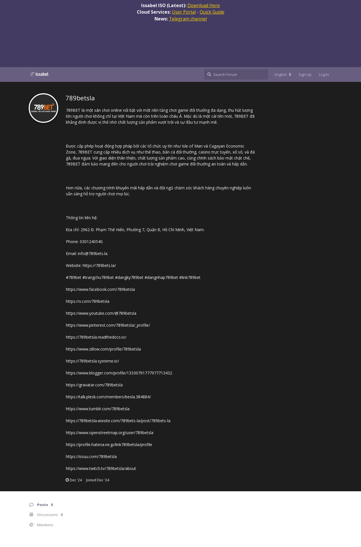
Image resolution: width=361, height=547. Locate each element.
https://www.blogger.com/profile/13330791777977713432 (119, 373)
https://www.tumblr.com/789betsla (98, 408)
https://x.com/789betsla (87, 301)
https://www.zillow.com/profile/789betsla (103, 349)
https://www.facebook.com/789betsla (100, 289)
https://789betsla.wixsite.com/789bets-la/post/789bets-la (118, 420)
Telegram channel (188, 19)
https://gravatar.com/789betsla (94, 385)
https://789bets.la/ (99, 265)
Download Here (203, 5)
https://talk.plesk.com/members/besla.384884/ (108, 396)
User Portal (184, 12)
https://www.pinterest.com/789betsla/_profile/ (108, 325)
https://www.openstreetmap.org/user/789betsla (109, 432)
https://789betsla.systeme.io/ (92, 361)
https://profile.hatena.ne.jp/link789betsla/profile (109, 444)
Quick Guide (212, 12)
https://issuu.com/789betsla (91, 456)
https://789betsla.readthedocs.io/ (96, 337)
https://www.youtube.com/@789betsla (101, 313)
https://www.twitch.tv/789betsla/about (101, 468)
